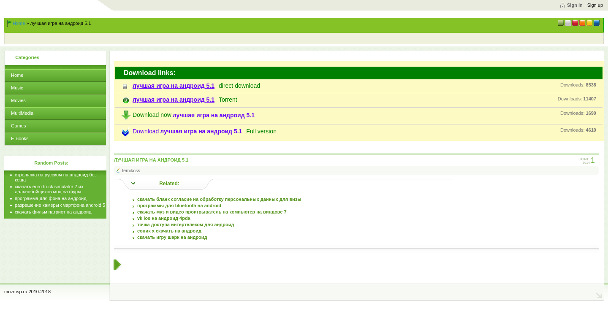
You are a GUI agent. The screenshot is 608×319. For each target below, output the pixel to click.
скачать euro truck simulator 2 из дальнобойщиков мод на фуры (49, 189)
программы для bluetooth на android (179, 205)
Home (19, 23)
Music (17, 87)
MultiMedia (22, 113)
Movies (18, 100)
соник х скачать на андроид (169, 230)
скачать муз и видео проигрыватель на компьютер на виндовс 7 (212, 211)
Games (18, 125)
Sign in (575, 5)
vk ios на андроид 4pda (163, 218)
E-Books (20, 138)
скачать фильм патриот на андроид (53, 211)
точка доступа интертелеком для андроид (185, 224)
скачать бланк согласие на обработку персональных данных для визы (219, 199)
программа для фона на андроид (51, 198)
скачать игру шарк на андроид (172, 237)
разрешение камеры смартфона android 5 (60, 205)
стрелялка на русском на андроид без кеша (56, 177)
